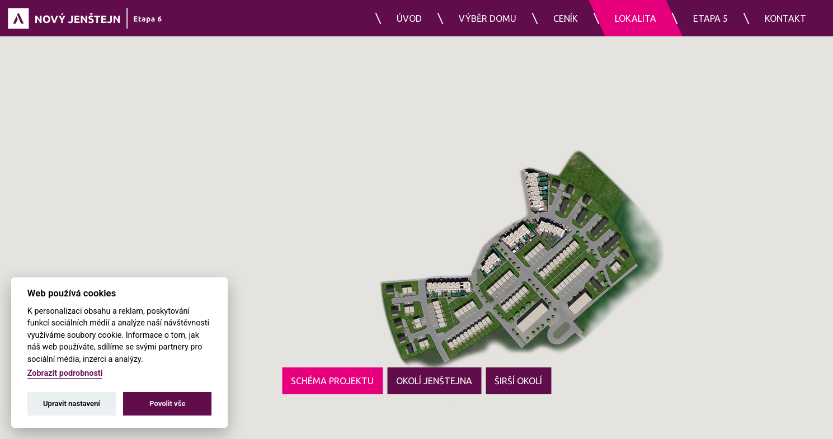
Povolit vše (167, 403)
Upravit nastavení (71, 403)
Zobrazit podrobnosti (65, 373)
